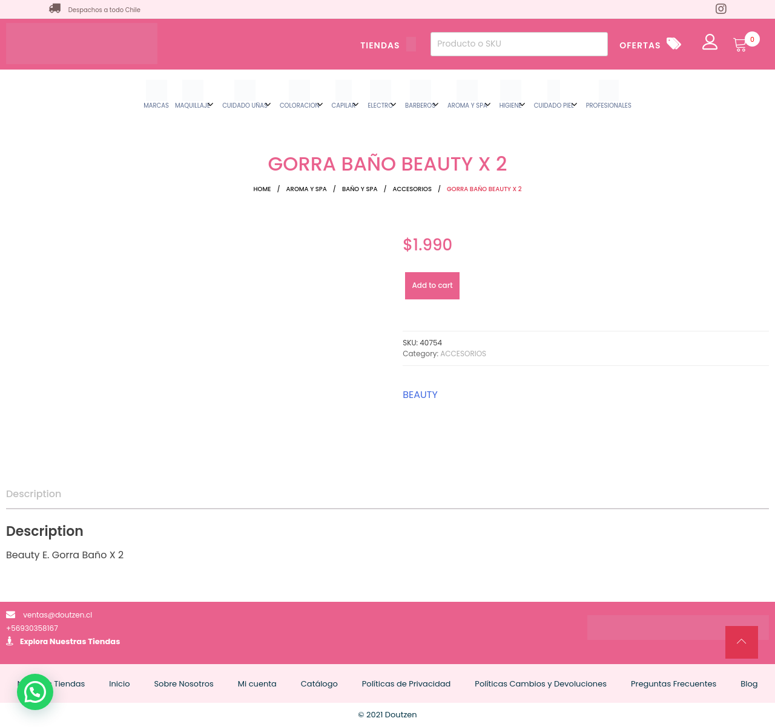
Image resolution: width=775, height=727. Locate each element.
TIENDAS (388, 45)
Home (262, 189)
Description (33, 494)
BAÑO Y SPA (360, 189)
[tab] (33, 494)
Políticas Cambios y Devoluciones (541, 684)
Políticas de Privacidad (406, 684)
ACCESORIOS (412, 189)
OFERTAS (640, 45)
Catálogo (319, 684)
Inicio (119, 684)
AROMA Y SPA (306, 189)
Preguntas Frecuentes (673, 684)
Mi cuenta (257, 684)
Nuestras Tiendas (85, 641)
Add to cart (432, 285)
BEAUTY (420, 395)
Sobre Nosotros (183, 684)
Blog (748, 684)
